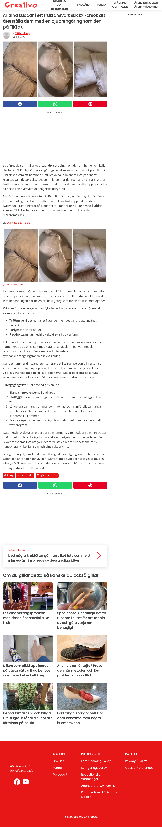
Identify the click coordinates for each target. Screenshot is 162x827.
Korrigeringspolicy (94, 768)
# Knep (9, 475)
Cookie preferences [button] (139, 768)
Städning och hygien (120, 5)
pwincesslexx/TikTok (18, 222)
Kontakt (58, 768)
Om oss (58, 761)
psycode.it (60, 774)
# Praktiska (25, 475)
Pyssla (101, 5)
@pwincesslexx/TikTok (14, 284)
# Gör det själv (47, 475)
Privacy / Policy (136, 761)
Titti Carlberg (22, 33)
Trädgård (82, 5)
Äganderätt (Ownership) (99, 786)
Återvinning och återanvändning (146, 5)
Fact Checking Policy (96, 761)
